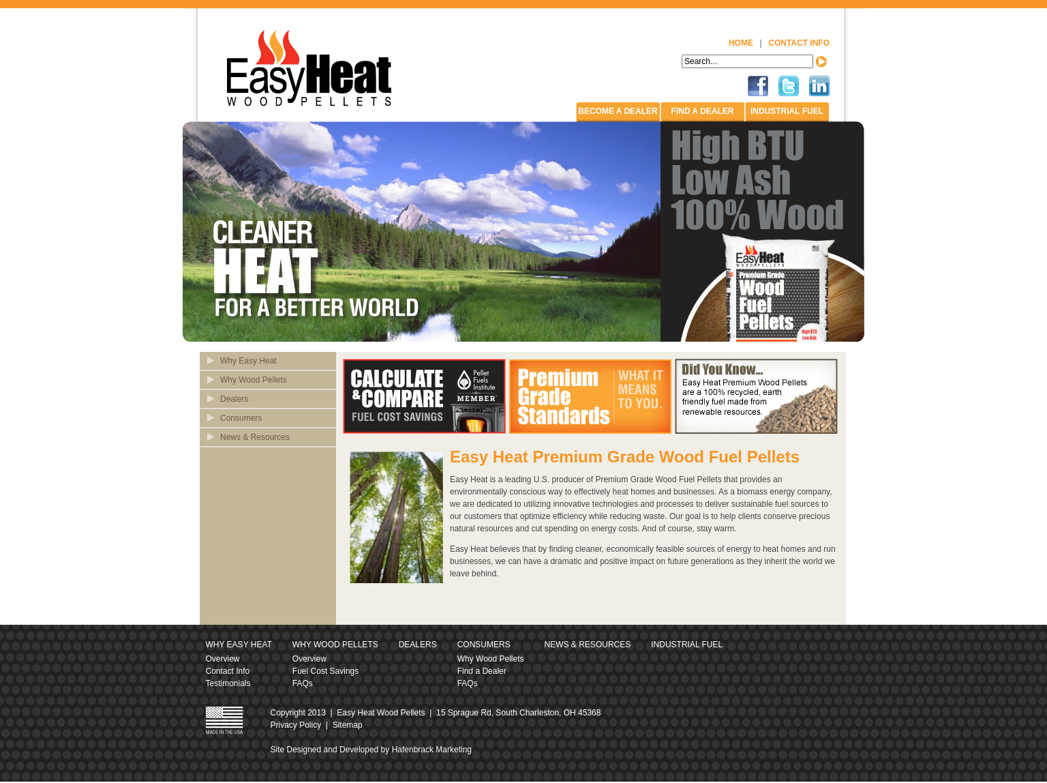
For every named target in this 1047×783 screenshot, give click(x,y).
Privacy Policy (296, 725)
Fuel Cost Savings (325, 671)
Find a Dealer (481, 671)
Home (741, 43)
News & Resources (255, 437)
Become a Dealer (617, 111)
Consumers (241, 418)
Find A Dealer (702, 111)
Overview (223, 659)
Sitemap (348, 725)
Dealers (234, 399)
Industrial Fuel (786, 111)
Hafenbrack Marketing (432, 749)
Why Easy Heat (248, 361)
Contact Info (799, 43)
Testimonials (228, 683)
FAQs (302, 683)
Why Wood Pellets (253, 380)
